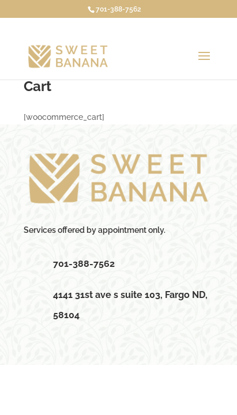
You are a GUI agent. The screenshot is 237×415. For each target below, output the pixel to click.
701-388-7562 (118, 9)
